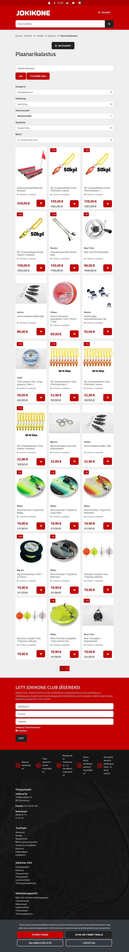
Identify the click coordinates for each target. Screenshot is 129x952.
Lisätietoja (89, 943)
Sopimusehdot (22, 907)
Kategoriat (63, 45)
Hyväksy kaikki (40, 934)
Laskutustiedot (22, 880)
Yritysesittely (21, 873)
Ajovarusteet (21, 838)
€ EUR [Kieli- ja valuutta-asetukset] (61, 3)
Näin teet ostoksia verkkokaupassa (31, 897)
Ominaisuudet (22, 110)
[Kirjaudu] (49, 3)
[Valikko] (104, 12)
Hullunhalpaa (21, 851)
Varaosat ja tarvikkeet (25, 845)
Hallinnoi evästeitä (40, 943)
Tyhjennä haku (38, 76)
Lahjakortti (20, 855)
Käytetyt (19, 848)
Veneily (18, 835)
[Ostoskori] (79, 3)
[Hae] (60, 23)
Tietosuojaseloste (24, 913)
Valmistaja (20, 98)
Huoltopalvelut (22, 867)
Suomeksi (22, 730)
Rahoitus (19, 870)
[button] (64, 116)
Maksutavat (21, 904)
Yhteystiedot (21, 876)
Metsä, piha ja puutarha (26, 842)
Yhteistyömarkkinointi (25, 883)
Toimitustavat (22, 900)
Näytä (18, 134)
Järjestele (20, 122)
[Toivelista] (73, 3)
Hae (21, 76)
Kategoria (20, 86)
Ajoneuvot (20, 832)
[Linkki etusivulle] (33, 13)
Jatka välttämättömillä (89, 934)
